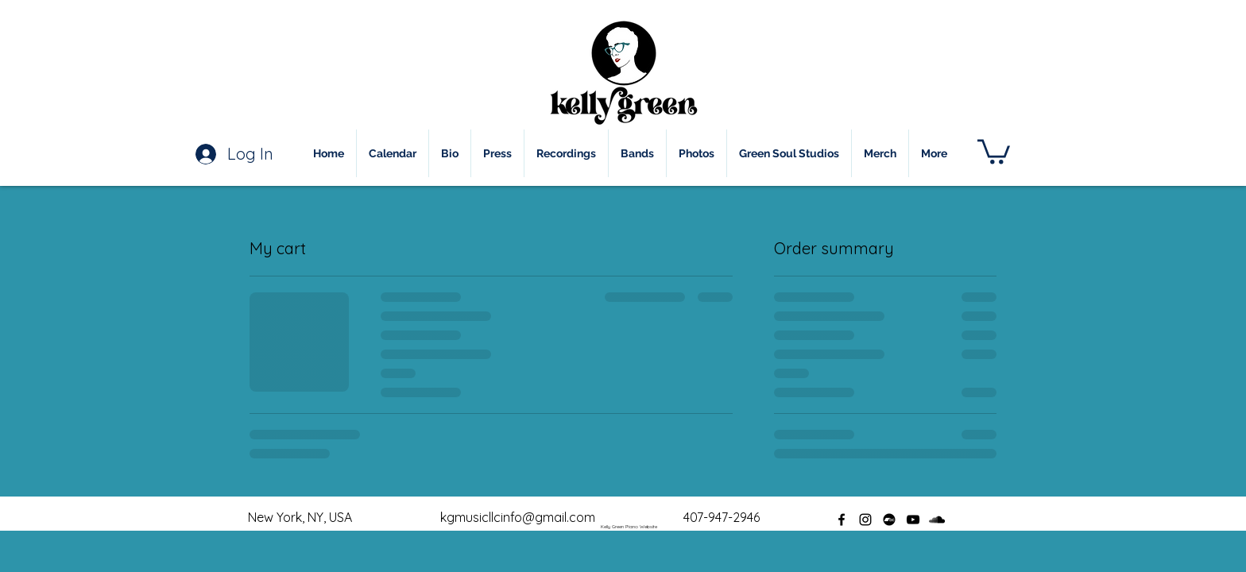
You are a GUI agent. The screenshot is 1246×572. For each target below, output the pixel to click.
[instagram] (865, 520)
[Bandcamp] (889, 520)
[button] (993, 150)
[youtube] (913, 520)
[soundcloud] (937, 520)
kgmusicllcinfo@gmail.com (517, 517)
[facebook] (841, 520)
